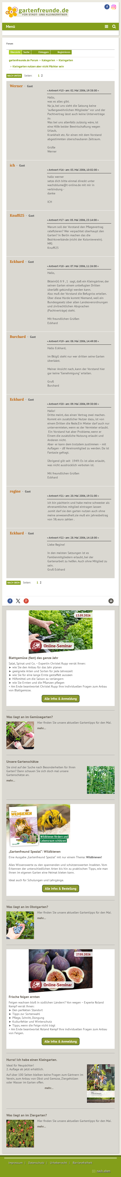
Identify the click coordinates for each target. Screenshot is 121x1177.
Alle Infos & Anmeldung (60, 699)
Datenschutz (36, 1163)
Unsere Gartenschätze (22, 761)
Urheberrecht (58, 1163)
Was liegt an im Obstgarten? (27, 907)
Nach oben (13, 582)
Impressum (16, 1163)
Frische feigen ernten (24, 997)
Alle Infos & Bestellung (60, 889)
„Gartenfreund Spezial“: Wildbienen (35, 851)
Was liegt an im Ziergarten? (26, 1115)
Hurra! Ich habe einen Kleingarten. (31, 1059)
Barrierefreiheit (82, 1163)
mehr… (41, 728)
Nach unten (14, 75)
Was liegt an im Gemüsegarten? (29, 717)
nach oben (103, 1171)
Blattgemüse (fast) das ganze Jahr (33, 658)
